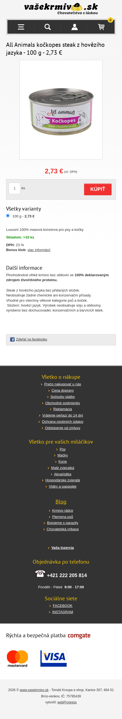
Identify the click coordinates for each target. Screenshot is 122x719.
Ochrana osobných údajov (62, 422)
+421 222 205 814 (67, 575)
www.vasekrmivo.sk (34, 690)
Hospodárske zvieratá (62, 480)
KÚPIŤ (97, 189)
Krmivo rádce (62, 510)
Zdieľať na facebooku (31, 339)
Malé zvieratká (62, 468)
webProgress (67, 702)
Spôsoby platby (63, 397)
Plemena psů (62, 517)
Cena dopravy (63, 390)
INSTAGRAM (62, 612)
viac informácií (38, 250)
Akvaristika (62, 474)
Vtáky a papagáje (62, 486)
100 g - (23, 216)
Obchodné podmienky (62, 403)
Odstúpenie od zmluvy (63, 428)
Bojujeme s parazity (62, 523)
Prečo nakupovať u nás (62, 384)
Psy (63, 449)
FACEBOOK (63, 606)
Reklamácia (62, 409)
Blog (61, 501)
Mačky (62, 455)
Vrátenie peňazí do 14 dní (62, 415)
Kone (63, 461)
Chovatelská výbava (63, 529)
